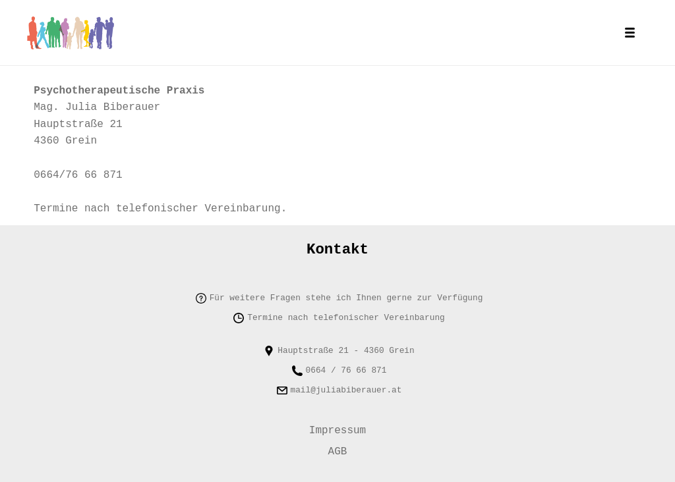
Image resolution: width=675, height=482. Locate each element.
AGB (337, 450)
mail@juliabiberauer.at (346, 382)
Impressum (337, 425)
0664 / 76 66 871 (346, 363)
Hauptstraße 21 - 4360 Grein (346, 343)
